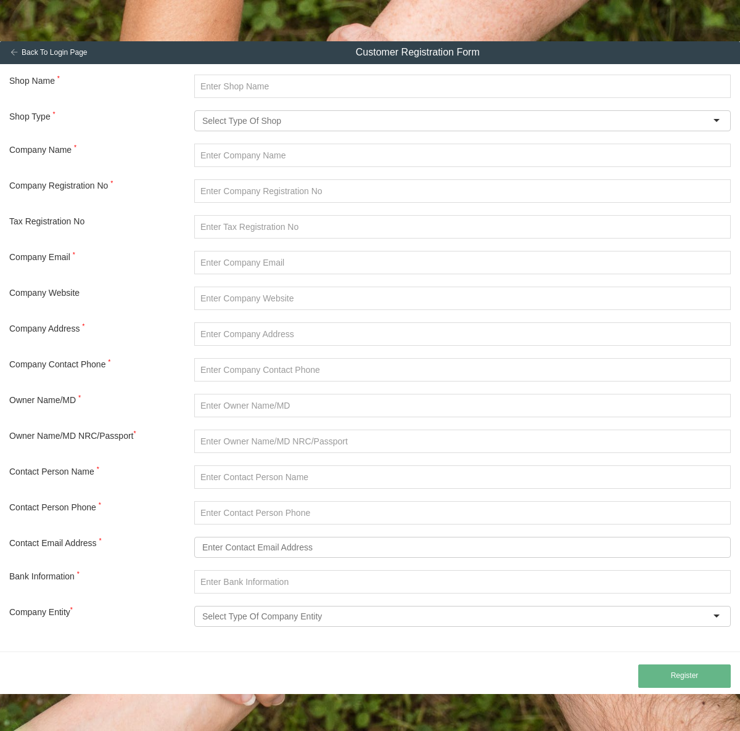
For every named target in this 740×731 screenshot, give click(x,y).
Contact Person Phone (55, 506)
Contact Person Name (54, 470)
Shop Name (34, 80)
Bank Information (44, 575)
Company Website (44, 293)
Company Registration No (61, 184)
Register (685, 675)
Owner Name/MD (45, 399)
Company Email (42, 256)
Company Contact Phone (59, 363)
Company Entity (41, 611)
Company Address (46, 327)
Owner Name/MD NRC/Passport (72, 435)
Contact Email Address (55, 542)
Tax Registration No (46, 221)
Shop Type (32, 115)
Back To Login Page (49, 52)
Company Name (42, 149)
